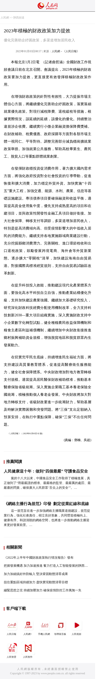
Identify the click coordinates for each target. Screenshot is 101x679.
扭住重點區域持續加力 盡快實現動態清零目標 (36, 582)
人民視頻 (77, 626)
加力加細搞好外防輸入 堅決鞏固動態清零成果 (36, 574)
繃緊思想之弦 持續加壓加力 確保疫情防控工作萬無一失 (42, 590)
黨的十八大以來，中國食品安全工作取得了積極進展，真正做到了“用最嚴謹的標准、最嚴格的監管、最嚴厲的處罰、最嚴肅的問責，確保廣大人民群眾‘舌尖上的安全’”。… (47, 483)
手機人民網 (44, 626)
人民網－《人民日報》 (65, 51)
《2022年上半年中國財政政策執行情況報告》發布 (38, 557)
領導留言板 (61, 626)
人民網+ (28, 626)
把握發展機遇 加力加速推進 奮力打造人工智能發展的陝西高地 (47, 565)
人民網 (5, 17)
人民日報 (12, 626)
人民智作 (28, 649)
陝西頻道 (18, 17)
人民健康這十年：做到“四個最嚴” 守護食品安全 (46, 471)
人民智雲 (12, 649)
